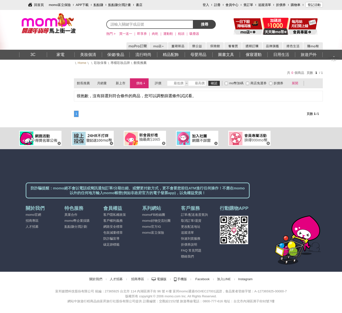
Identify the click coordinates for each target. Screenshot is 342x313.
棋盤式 (310, 83)
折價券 (281, 5)
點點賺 (98, 5)
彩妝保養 (100, 63)
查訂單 (248, 5)
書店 (139, 5)
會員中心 (232, 5)
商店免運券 (258, 83)
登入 (206, 5)
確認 (214, 83)
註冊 (217, 5)
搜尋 (204, 24)
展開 (295, 83)
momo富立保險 (60, 5)
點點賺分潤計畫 (119, 5)
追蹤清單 (264, 5)
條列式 (317, 83)
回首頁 (39, 5)
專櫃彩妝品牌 (120, 63)
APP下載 (82, 5)
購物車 (295, 5)
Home (82, 63)
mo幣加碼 (236, 83)
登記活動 (314, 5)
